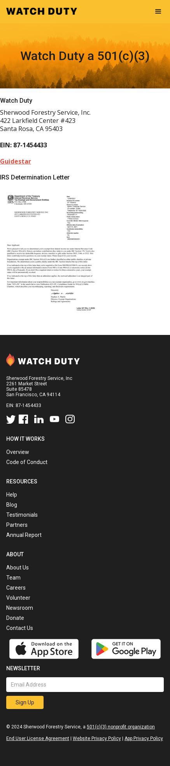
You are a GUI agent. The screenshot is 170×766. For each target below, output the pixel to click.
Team (13, 577)
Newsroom (19, 608)
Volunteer (18, 598)
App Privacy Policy (143, 738)
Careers (16, 588)
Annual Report (24, 535)
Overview (17, 452)
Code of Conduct (26, 462)
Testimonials (22, 515)
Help (11, 495)
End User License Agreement (37, 738)
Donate (15, 618)
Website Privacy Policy (97, 738)
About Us (17, 567)
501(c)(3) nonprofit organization (121, 727)
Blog (11, 505)
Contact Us (19, 628)
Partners (17, 525)
